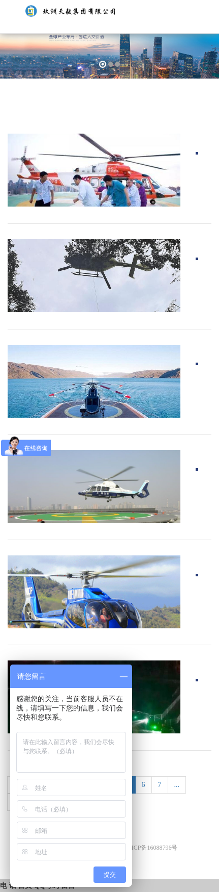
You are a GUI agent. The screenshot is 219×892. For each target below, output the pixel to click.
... (177, 784)
